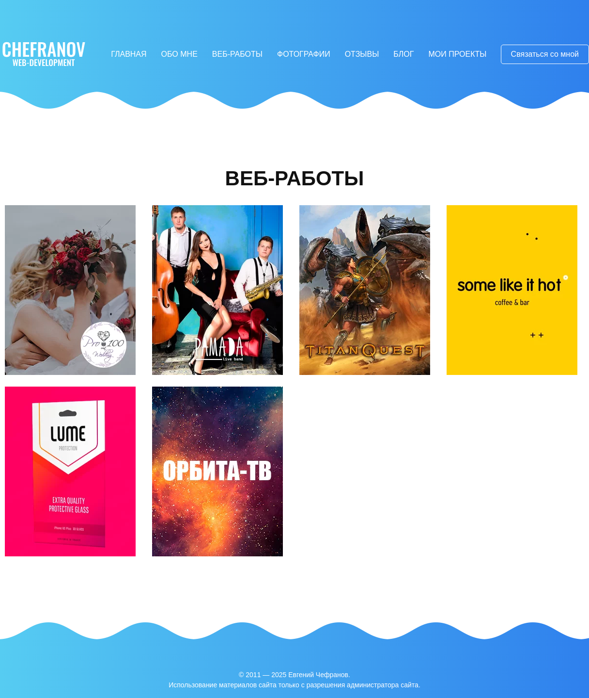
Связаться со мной (545, 54)
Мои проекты (457, 54)
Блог (403, 54)
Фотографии (303, 54)
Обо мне (179, 54)
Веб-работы (237, 54)
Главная (128, 54)
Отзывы (362, 54)
